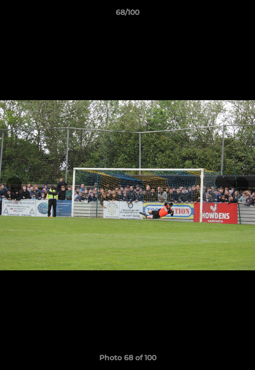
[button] (242, 15)
